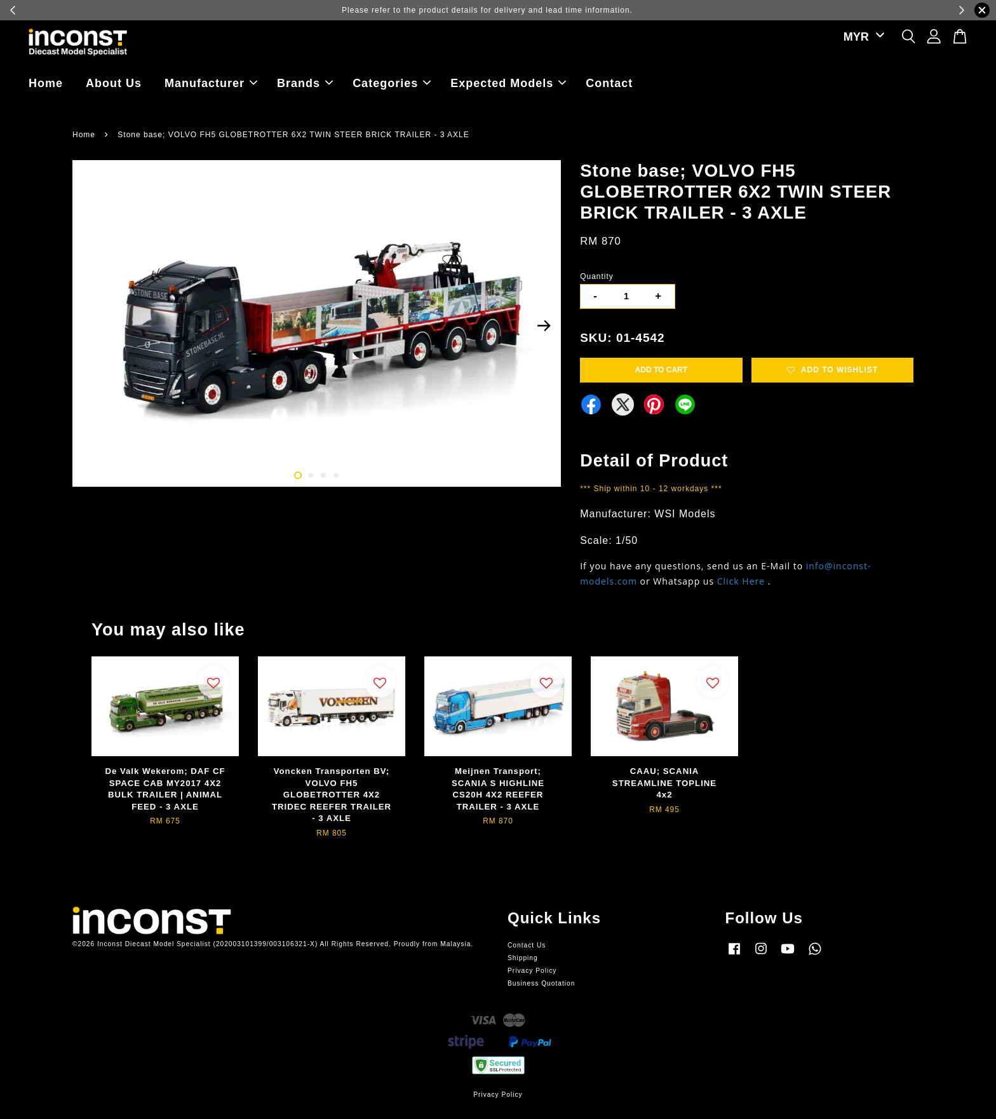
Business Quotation (541, 983)
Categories (392, 83)
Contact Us (527, 945)
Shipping (523, 957)
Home (46, 83)
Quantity (597, 276)
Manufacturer (211, 83)
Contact (609, 83)
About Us (114, 83)
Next (544, 325)
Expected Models (508, 83)
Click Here (741, 581)
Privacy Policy (532, 970)
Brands (305, 83)
